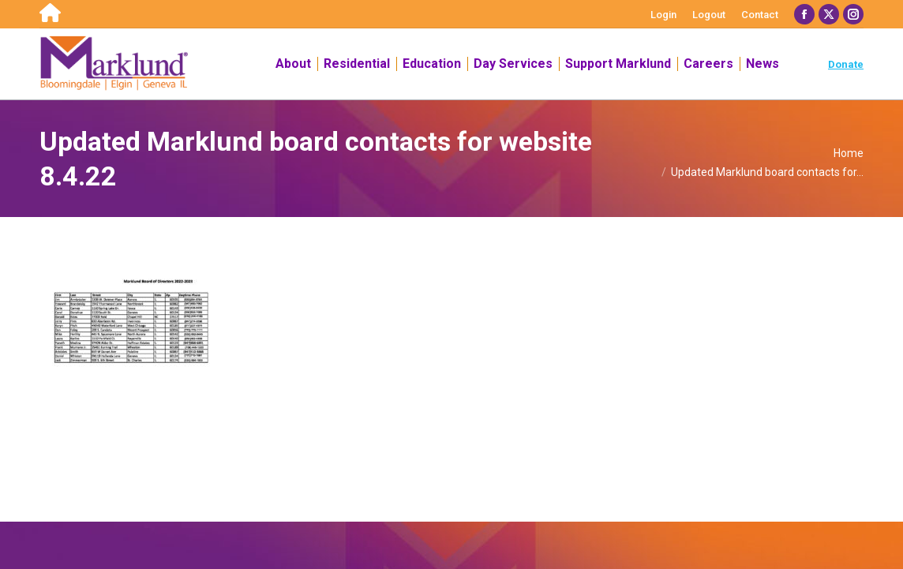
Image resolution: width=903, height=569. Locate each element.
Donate (846, 64)
